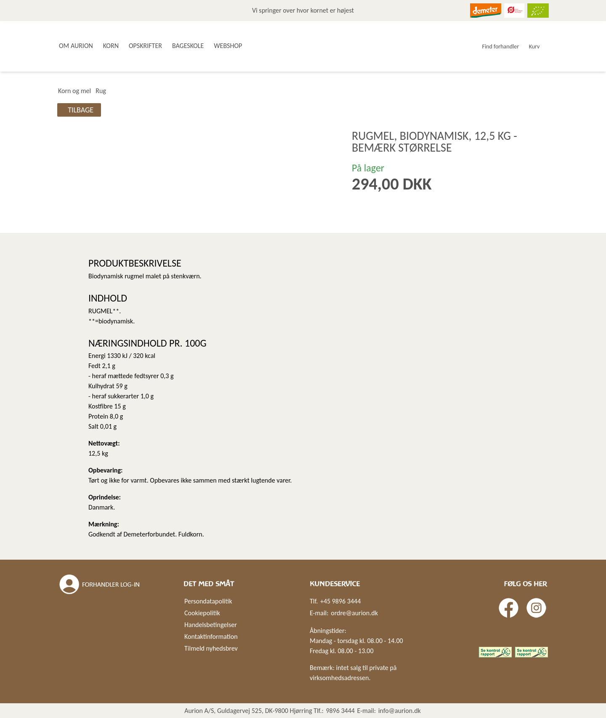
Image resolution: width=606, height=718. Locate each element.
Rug (101, 91)
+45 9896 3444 (340, 601)
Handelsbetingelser (210, 625)
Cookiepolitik (202, 613)
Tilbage (80, 110)
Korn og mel (74, 91)
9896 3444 (340, 711)
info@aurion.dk (399, 711)
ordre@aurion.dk (354, 613)
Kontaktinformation (211, 637)
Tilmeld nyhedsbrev (211, 648)
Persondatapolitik (208, 601)
